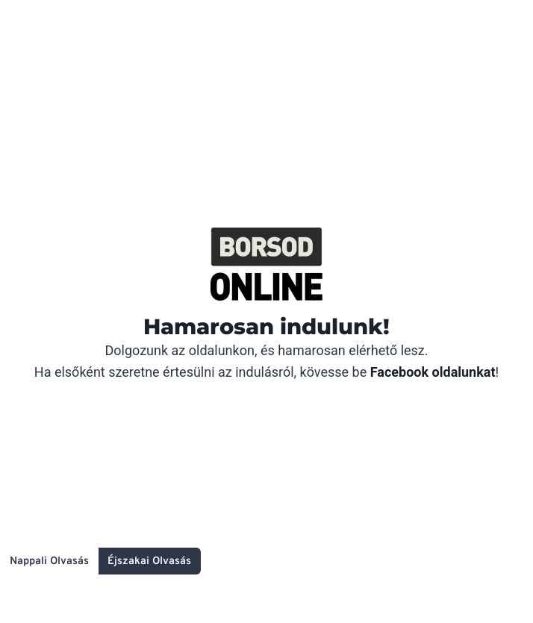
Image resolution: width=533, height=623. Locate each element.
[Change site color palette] (100, 561)
